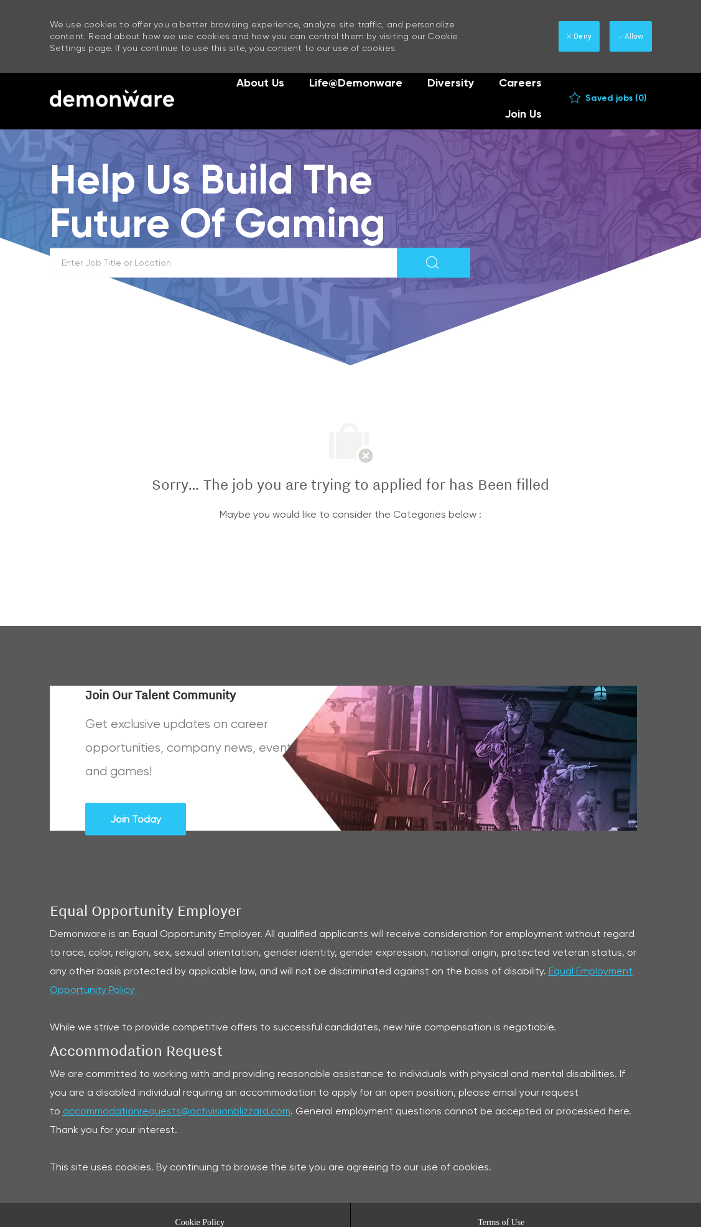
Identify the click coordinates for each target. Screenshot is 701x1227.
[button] (433, 263)
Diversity (450, 82)
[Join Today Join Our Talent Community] (135, 819)
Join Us (523, 113)
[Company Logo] (112, 98)
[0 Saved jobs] (608, 98)
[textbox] (223, 263)
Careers (520, 82)
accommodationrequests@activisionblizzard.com (176, 1111)
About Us (260, 82)
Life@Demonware (355, 82)
